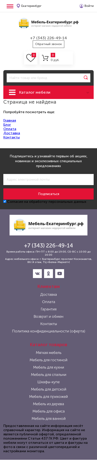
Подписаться (48, 194)
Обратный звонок (48, 44)
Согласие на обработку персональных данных (44, 201)
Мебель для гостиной (48, 360)
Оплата (9, 129)
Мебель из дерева (48, 404)
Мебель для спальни (48, 374)
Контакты (11, 137)
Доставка (11, 133)
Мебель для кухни (48, 367)
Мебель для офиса (48, 411)
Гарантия (49, 309)
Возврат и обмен (48, 316)
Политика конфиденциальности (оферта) (48, 331)
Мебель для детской (48, 389)
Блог (7, 124)
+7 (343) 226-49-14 (48, 38)
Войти (89, 6)
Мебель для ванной (49, 418)
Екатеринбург (31, 6)
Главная (9, 120)
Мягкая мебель (48, 352)
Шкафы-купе (48, 382)
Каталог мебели (34, 92)
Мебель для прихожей (48, 396)
